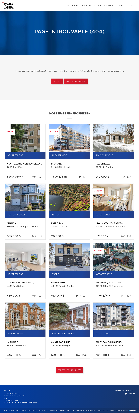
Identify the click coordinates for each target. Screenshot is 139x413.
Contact (121, 5)
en (131, 5)
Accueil (57, 81)
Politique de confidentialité (86, 410)
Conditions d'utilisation (105, 410)
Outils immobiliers (104, 5)
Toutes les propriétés (69, 370)
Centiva (132, 410)
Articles (86, 5)
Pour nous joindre (75, 81)
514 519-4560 (13, 400)
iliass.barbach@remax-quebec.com (24, 402)
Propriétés (72, 5)
